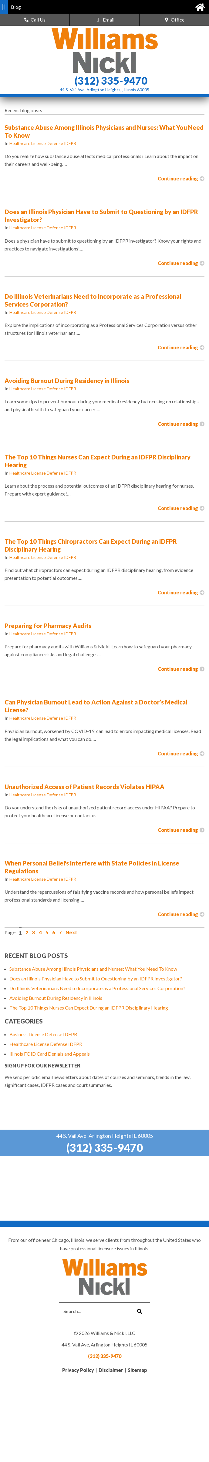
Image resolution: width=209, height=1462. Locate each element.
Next (71, 932)
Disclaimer (111, 1370)
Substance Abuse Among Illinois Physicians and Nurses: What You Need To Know (93, 969)
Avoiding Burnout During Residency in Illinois (67, 380)
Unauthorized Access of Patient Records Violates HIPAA (84, 786)
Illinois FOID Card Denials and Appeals (49, 1054)
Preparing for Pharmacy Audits (48, 625)
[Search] (139, 1311)
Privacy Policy (78, 1370)
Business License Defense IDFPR (43, 1034)
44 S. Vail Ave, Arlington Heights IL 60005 (104, 1135)
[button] (4, 7)
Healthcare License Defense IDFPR (42, 143)
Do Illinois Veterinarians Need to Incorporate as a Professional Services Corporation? (97, 988)
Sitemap (137, 1370)
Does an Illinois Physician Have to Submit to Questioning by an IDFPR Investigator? (95, 978)
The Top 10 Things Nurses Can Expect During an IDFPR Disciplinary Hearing (88, 1007)
